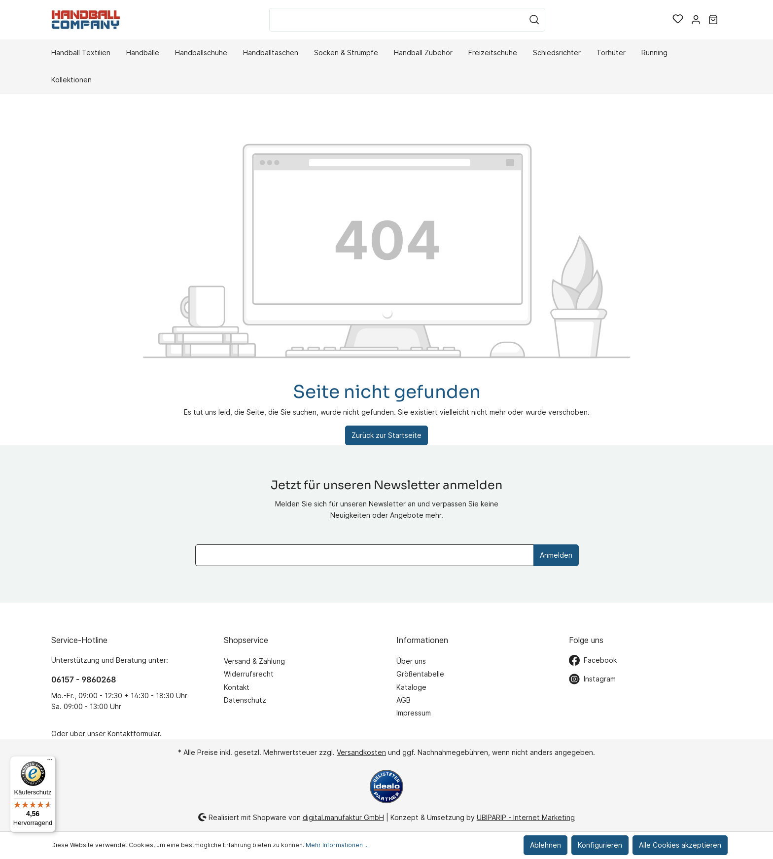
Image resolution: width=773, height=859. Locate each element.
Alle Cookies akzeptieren (680, 845)
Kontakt (236, 687)
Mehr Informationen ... (337, 845)
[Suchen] (534, 20)
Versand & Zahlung (254, 661)
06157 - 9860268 (83, 679)
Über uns (411, 661)
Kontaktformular (133, 733)
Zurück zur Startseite (386, 435)
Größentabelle (420, 674)
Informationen (422, 640)
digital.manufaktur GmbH (343, 817)
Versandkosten (361, 752)
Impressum (413, 713)
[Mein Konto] (695, 19)
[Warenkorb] (713, 19)
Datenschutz (245, 700)
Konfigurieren (600, 845)
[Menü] (50, 762)
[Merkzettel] (677, 19)
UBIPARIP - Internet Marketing (526, 817)
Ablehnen (545, 845)
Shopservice (246, 640)
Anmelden (556, 555)
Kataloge (411, 687)
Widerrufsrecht (249, 674)
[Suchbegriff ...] (396, 20)
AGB (403, 700)
